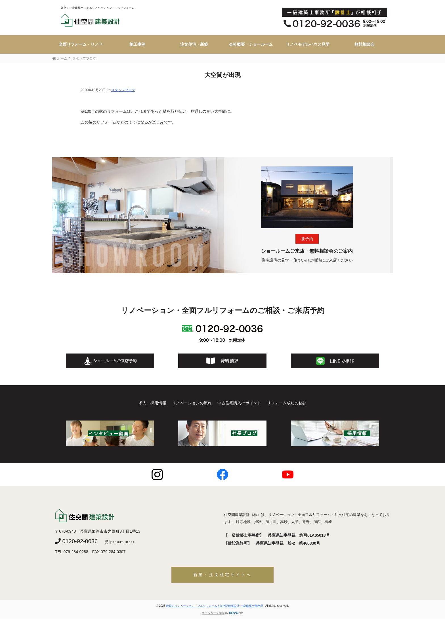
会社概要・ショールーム (251, 44)
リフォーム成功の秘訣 (287, 403)
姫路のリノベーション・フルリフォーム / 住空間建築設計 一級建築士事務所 (215, 605)
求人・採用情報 (152, 403)
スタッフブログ (123, 90)
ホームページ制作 (213, 612)
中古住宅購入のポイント (239, 403)
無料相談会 (364, 44)
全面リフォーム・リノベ (80, 44)
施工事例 (137, 44)
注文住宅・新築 (194, 44)
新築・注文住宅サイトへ (222, 574)
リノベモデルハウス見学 (307, 44)
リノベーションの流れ (192, 403)
